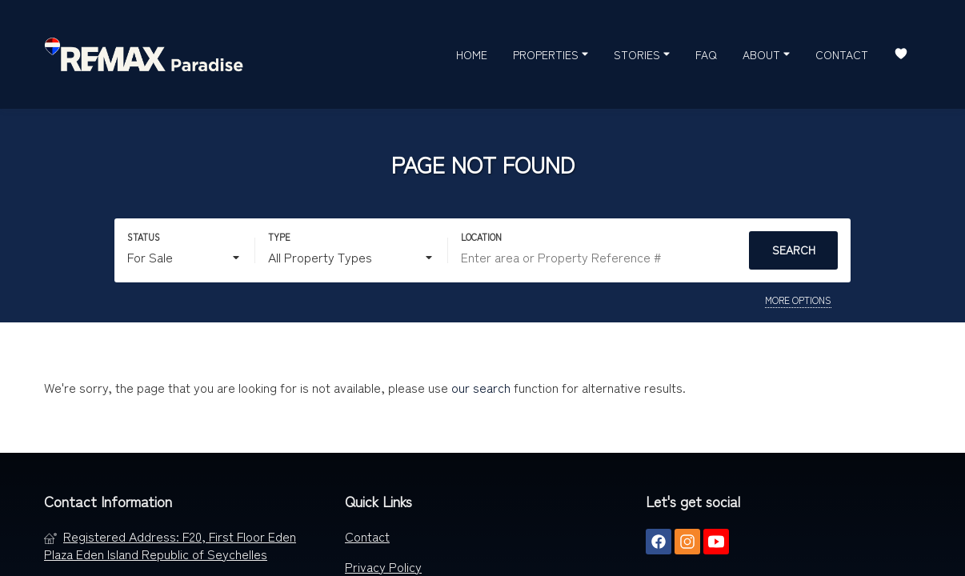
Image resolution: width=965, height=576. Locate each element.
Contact (841, 54)
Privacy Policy (383, 566)
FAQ (706, 54)
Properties (550, 53)
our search (481, 387)
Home (471, 54)
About (766, 53)
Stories (642, 53)
